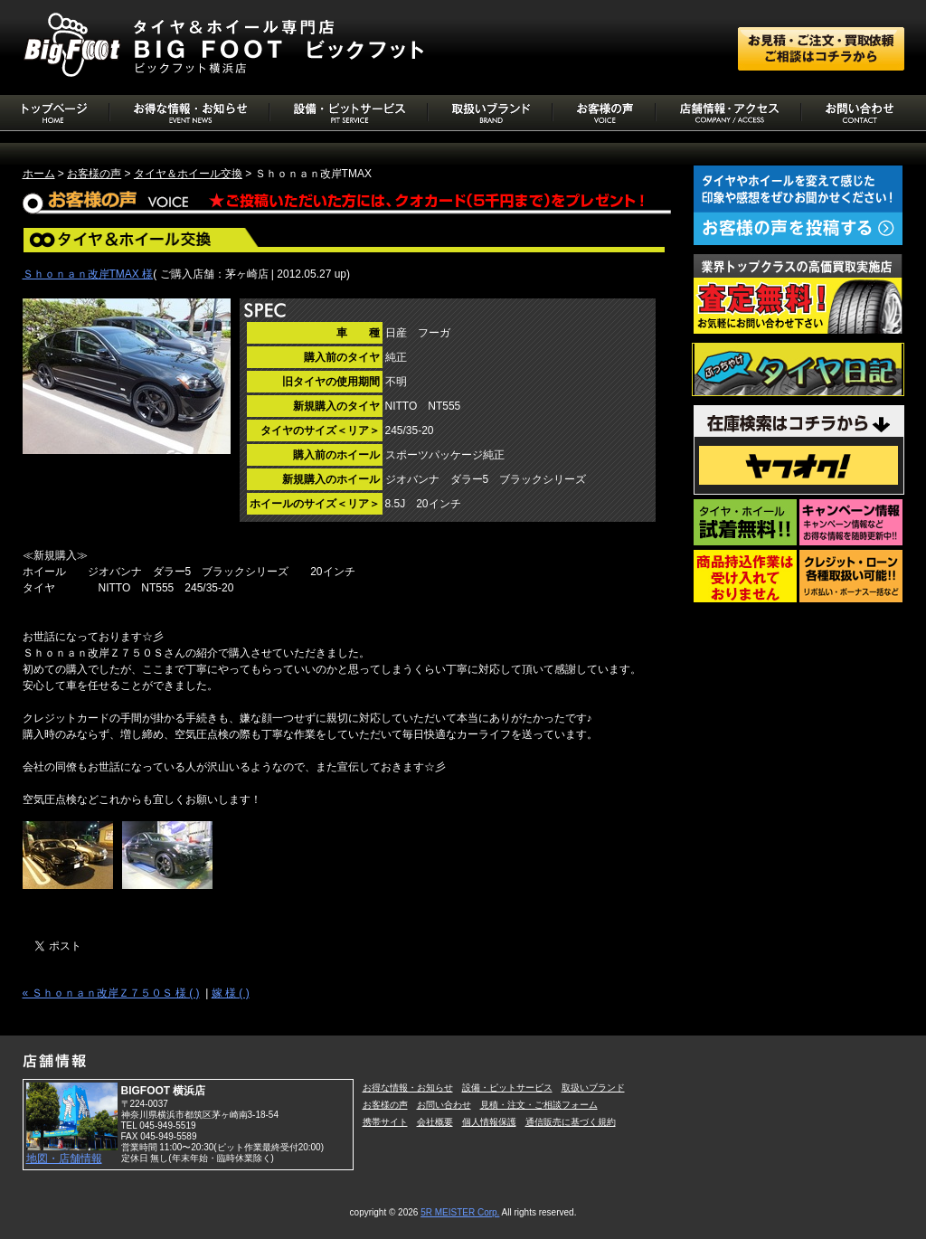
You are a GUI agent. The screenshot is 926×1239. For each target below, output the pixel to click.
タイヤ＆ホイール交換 (188, 173)
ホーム (39, 173)
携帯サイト (385, 1122)
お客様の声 (94, 173)
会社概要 (435, 1122)
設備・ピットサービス (507, 1087)
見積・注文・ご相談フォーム (539, 1105)
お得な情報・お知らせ (408, 1087)
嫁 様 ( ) (231, 993)
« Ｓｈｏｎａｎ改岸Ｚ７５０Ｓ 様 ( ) (111, 993)
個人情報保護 (489, 1122)
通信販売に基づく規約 (570, 1122)
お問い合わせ (444, 1105)
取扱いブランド (593, 1087)
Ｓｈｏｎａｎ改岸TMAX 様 (88, 274)
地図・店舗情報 (64, 1158)
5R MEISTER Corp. (459, 1212)
